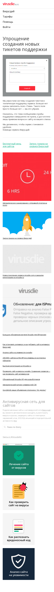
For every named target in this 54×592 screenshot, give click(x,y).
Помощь (8, 21)
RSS (15, 421)
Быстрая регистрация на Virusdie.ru (17, 366)
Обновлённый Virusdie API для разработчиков (21, 379)
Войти (6, 27)
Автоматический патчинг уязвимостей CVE (19, 385)
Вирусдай (8, 11)
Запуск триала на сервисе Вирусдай (38, 145)
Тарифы (8, 16)
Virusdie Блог (20, 4)
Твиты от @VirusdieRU (12, 437)
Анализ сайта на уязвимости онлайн (17, 352)
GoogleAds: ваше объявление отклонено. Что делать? (24, 390)
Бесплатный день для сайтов (12, 145)
